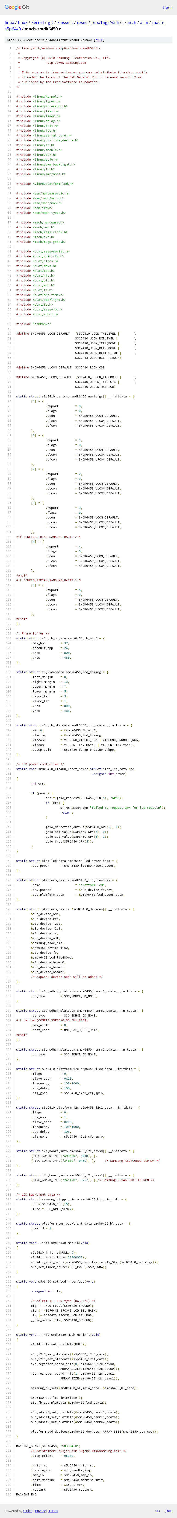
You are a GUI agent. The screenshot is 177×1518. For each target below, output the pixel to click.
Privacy (40, 1511)
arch (131, 22)
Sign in (167, 7)
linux (9, 22)
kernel (37, 22)
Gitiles (27, 1511)
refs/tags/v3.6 (105, 22)
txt (157, 1511)
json (168, 1511)
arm (144, 22)
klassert (65, 22)
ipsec (82, 22)
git (50, 22)
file (99, 40)
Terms (53, 1511)
